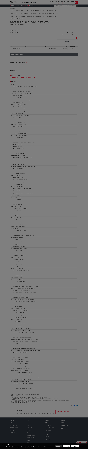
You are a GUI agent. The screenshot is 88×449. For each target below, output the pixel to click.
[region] (44, 446)
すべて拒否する (66, 446)
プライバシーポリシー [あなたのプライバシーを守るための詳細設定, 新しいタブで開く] (33, 447)
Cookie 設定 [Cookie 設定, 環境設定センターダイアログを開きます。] (58, 446)
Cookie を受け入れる (75, 446)
